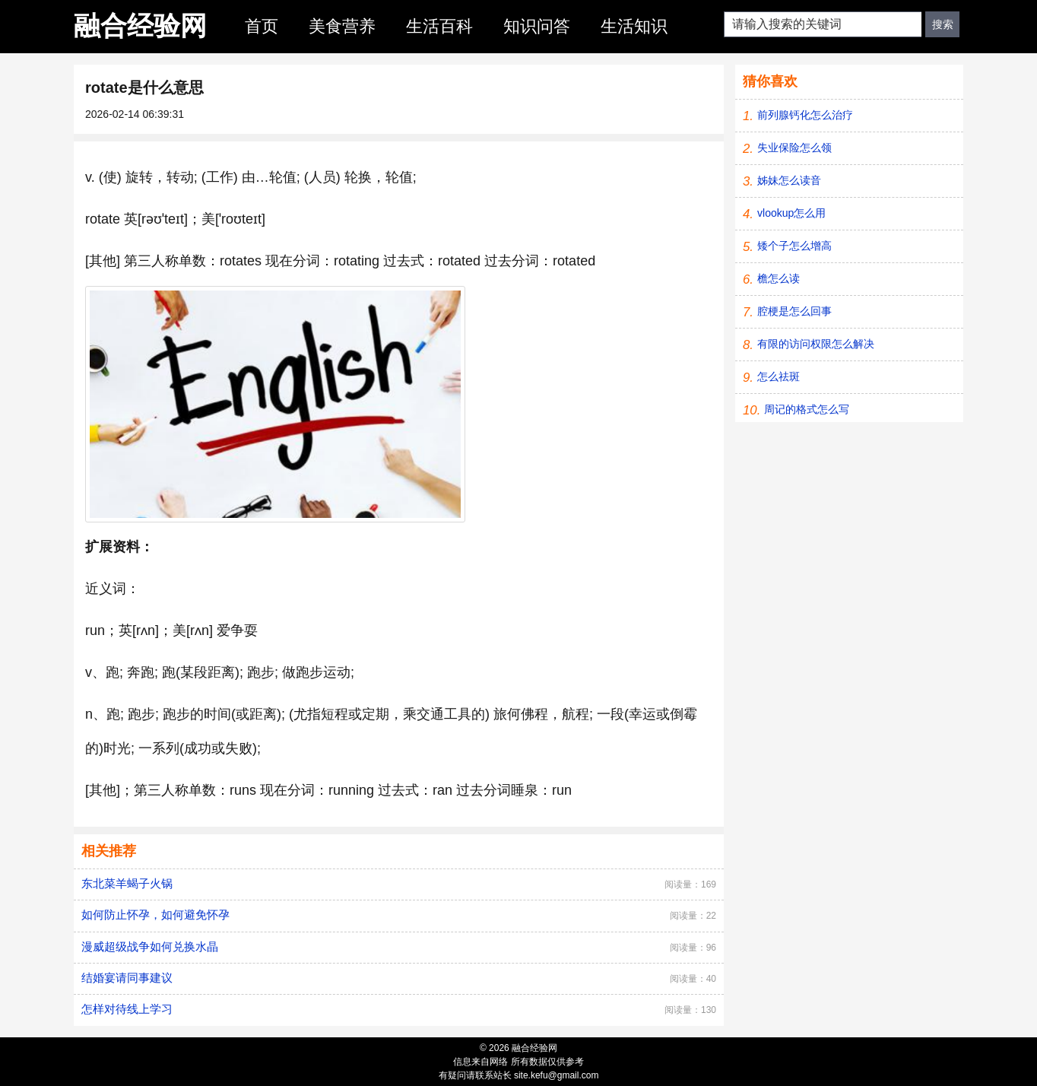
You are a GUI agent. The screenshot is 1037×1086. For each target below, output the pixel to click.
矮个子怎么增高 (794, 246)
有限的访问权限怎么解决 (815, 344)
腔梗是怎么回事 (794, 311)
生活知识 (634, 26)
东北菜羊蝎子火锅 (127, 883)
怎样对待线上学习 (127, 1008)
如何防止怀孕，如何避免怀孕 (155, 914)
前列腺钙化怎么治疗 (805, 115)
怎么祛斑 (778, 376)
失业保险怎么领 (794, 147)
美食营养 (342, 26)
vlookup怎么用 (791, 213)
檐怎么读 (778, 278)
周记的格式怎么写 (806, 409)
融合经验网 (140, 25)
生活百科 (439, 26)
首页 (261, 26)
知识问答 (536, 26)
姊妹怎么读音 (789, 180)
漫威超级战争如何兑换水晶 (149, 946)
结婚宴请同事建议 (127, 977)
